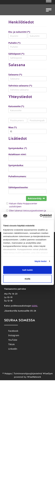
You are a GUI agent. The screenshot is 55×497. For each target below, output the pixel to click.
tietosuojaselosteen (33, 210)
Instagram (13, 335)
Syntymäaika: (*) (17, 148)
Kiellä (27, 279)
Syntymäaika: (16, 165)
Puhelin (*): (14, 42)
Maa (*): (12, 127)
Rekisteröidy (36, 198)
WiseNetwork (34, 376)
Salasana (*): (15, 74)
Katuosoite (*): (16, 106)
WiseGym (48, 373)
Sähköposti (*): (16, 53)
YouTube (12, 339)
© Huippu (7, 373)
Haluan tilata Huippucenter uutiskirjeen (23, 205)
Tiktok (11, 344)
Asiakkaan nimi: (17, 154)
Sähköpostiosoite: (18, 187)
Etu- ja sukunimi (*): (19, 31)
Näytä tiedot (41, 261)
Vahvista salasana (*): (20, 85)
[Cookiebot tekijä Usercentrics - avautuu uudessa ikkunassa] (40, 216)
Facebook (13, 330)
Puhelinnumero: (17, 176)
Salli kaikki (27, 270)
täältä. (35, 305)
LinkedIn (12, 348)
